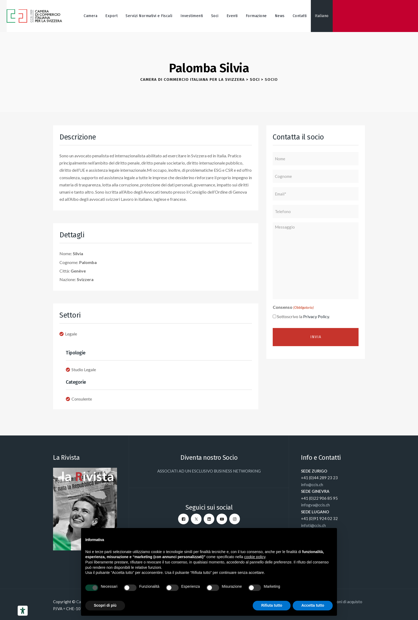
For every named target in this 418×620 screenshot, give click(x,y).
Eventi (232, 16)
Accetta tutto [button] (312, 605)
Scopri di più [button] (105, 605)
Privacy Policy (316, 316)
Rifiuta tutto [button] (271, 605)
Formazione (256, 16)
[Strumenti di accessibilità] (23, 611)
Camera (90, 16)
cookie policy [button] (254, 557)
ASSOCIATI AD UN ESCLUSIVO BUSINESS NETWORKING (209, 471)
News (280, 16)
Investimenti (191, 16)
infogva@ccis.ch (315, 504)
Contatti (300, 16)
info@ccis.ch (312, 484)
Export (111, 16)
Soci (215, 16)
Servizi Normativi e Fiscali (149, 16)
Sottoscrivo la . (303, 316)
